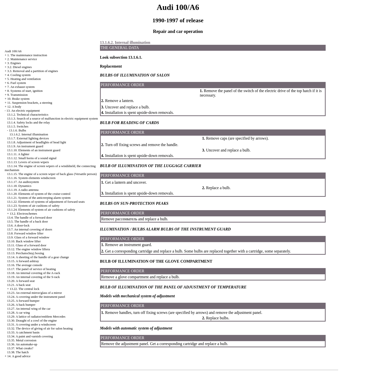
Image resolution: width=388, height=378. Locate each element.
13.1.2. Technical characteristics (27, 114)
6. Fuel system (16, 83)
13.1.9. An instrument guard (25, 146)
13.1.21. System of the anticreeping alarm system (39, 198)
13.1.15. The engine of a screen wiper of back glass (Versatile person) (52, 174)
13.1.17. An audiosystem (23, 182)
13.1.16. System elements (31, 178)
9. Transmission (17, 95)
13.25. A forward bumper (23, 300)
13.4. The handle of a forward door (29, 217)
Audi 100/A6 (13, 51)
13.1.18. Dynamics (19, 186)
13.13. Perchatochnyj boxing (25, 253)
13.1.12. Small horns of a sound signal (32, 158)
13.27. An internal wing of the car (28, 308)
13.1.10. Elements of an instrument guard (33, 150)
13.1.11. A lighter (18, 154)
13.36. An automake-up (22, 344)
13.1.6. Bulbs (17, 130)
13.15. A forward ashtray (23, 261)
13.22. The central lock (24, 289)
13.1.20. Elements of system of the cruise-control (39, 194)
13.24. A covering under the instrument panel (36, 297)
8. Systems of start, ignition (25, 91)
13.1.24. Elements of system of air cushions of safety (41, 209)
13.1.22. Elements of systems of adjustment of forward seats (46, 201)
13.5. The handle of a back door (27, 221)
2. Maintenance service (22, 59)
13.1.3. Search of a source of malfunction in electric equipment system (52, 118)
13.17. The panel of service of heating (31, 269)
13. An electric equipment (23, 110)
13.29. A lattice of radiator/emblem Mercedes (36, 316)
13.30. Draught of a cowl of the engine (32, 320)
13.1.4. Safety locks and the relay (28, 122)
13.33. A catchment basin (23, 332)
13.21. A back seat (19, 285)
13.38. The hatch (18, 352)
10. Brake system (18, 99)
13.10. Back (24, 241)
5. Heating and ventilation (24, 79)
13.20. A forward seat (21, 281)
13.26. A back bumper (21, 304)
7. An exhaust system (21, 87)
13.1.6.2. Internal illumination (28, 134)
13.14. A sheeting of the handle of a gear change (38, 257)
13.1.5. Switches (17, 126)
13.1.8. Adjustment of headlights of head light (36, 142)
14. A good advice (18, 356)
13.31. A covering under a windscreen (31, 324)
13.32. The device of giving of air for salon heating (40, 328)
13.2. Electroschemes (23, 213)
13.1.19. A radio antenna (23, 190)
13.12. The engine (28, 249)
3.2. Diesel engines (19, 67)
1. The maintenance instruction (27, 55)
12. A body (14, 106)
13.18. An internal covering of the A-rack (33, 273)
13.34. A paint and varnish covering (30, 336)
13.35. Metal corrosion (21, 340)
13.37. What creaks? (20, 348)
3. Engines (14, 63)
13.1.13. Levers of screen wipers (28, 162)
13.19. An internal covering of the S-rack (33, 277)
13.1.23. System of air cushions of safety (33, 205)
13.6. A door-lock (18, 225)
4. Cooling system (18, 75)
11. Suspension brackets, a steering (29, 102)
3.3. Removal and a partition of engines (32, 71)
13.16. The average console (24, 265)
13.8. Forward (25, 233)
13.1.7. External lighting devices (28, 138)
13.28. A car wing (18, 312)
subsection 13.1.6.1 (125, 57)
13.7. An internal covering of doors (29, 229)
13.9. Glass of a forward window (28, 237)
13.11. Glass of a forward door (27, 245)
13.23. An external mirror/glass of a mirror (34, 293)
